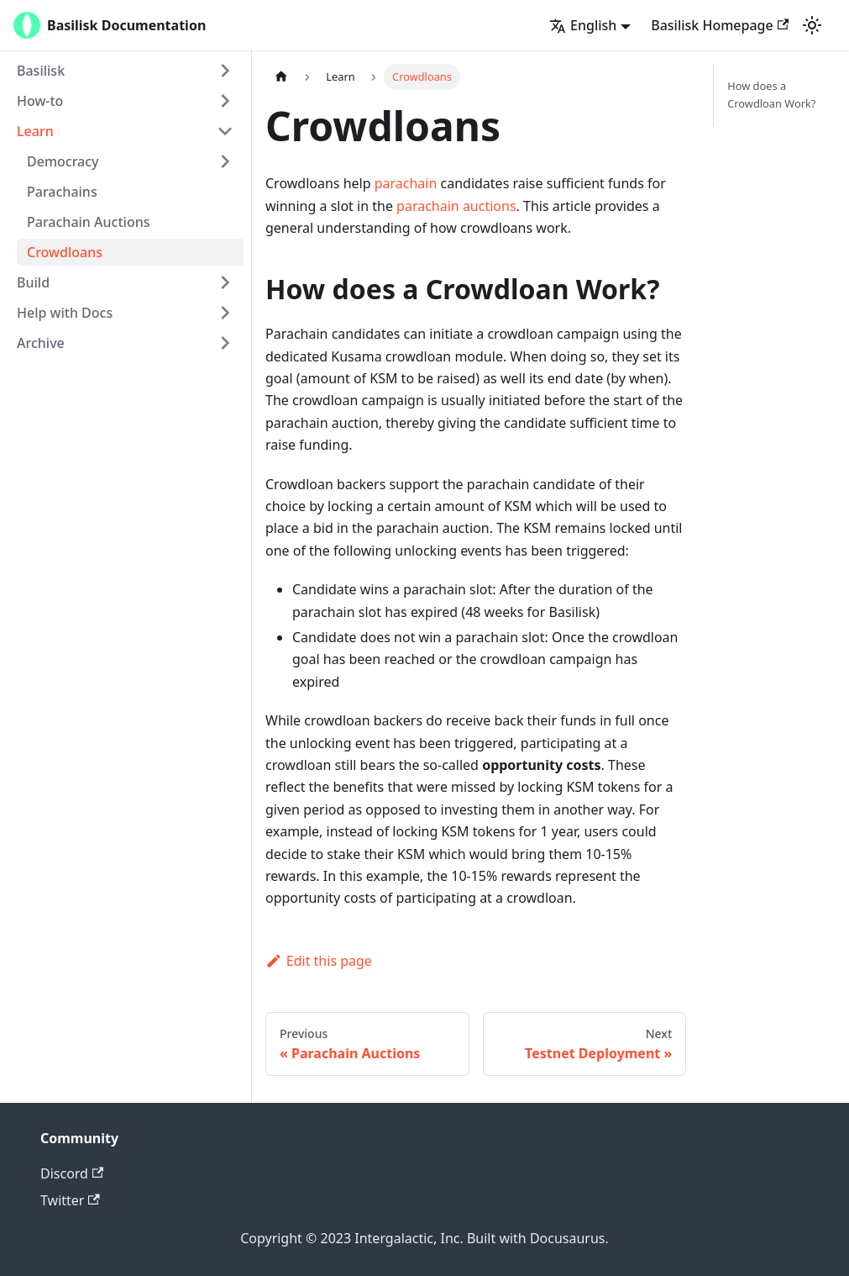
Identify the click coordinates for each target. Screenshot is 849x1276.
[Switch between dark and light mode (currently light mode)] (812, 25)
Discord (71, 1173)
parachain (406, 183)
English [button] (582, 25)
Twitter (70, 1200)
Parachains (62, 191)
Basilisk (41, 70)
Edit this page (318, 961)
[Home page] (281, 77)
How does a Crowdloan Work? (771, 94)
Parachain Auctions (88, 222)
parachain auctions (456, 206)
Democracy (63, 161)
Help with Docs (65, 312)
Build (33, 282)
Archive (41, 343)
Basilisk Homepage (720, 25)
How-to (40, 101)
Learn (35, 131)
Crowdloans (64, 252)
